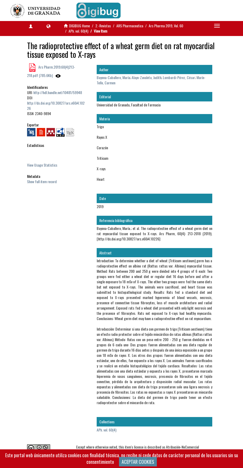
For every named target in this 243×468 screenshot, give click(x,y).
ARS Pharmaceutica (129, 25)
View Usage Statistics (42, 165)
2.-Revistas (103, 25)
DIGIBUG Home (79, 25)
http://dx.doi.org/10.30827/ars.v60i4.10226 (56, 105)
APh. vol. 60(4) (78, 31)
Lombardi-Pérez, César (179, 77)
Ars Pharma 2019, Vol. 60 (166, 25)
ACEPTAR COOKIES (138, 461)
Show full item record (42, 181)
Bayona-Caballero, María (113, 77)
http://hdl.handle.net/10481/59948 (57, 92)
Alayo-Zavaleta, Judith (146, 77)
